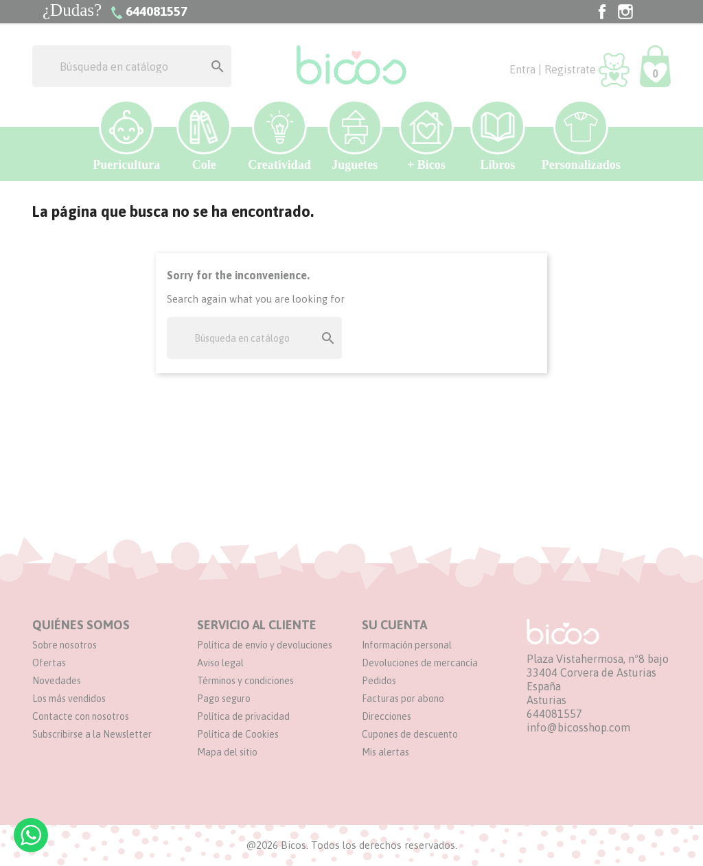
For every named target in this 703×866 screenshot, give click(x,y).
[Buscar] (131, 66)
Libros (497, 136)
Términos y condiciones (245, 680)
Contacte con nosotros (80, 716)
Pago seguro (224, 698)
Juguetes (354, 136)
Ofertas (49, 662)
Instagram (625, 11)
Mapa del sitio (227, 752)
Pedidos (379, 680)
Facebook (602, 11)
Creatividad (279, 136)
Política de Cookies (238, 734)
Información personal (407, 645)
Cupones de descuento (410, 734)
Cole (203, 136)
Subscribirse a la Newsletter (92, 734)
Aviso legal (220, 662)
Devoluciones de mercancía (420, 662)
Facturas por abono (403, 698)
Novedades (56, 680)
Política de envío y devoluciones (264, 645)
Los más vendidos (69, 698)
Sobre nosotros (64, 645)
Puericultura (126, 136)
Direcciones (386, 716)
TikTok (648, 11)
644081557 (554, 713)
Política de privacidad (243, 716)
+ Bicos (426, 136)
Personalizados (581, 136)
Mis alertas (385, 752)
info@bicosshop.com (578, 727)
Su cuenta (394, 625)
